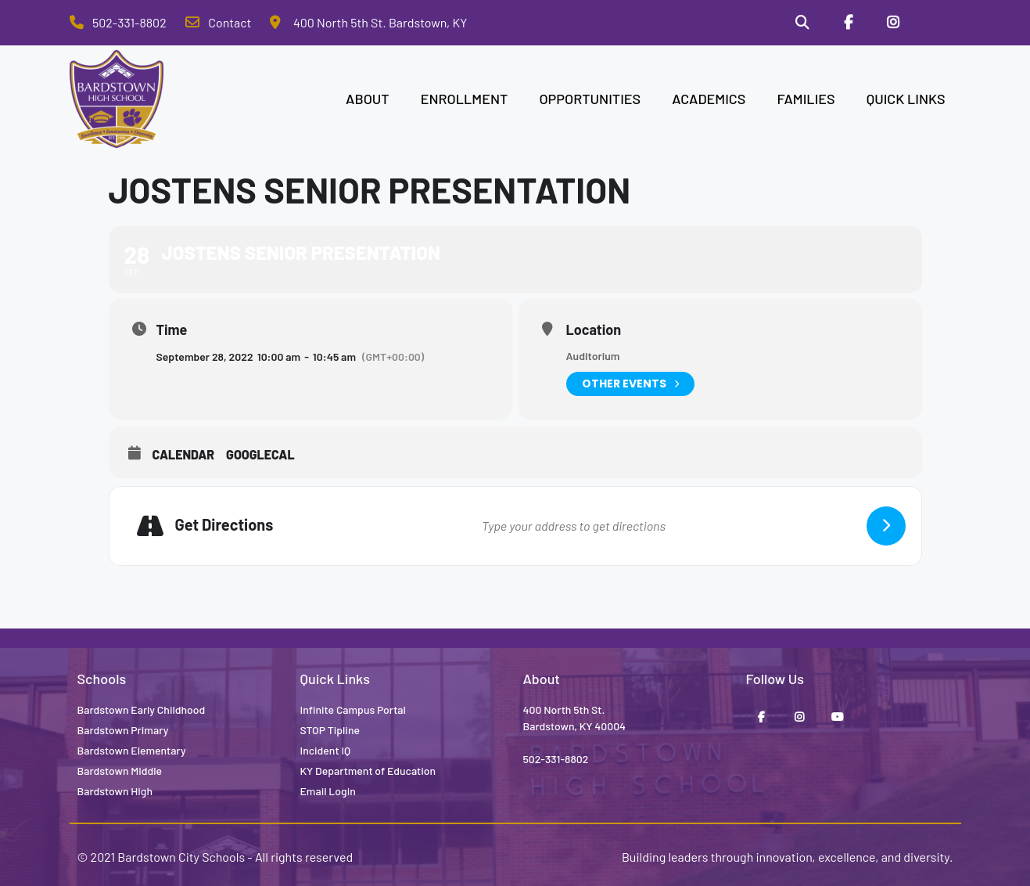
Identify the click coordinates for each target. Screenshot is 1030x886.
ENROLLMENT (464, 98)
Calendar (184, 454)
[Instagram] (893, 22)
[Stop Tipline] (937, 22)
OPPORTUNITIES (590, 98)
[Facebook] (847, 22)
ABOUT (367, 98)
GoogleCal (260, 454)
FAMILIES (805, 98)
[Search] (803, 22)
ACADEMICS (708, 98)
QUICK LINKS (906, 98)
